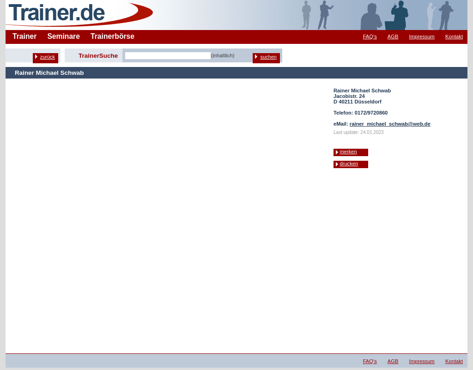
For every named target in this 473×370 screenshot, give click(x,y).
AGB (393, 36)
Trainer (24, 36)
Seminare (63, 36)
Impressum (422, 36)
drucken (349, 163)
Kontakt (454, 36)
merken (348, 151)
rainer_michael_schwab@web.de (390, 124)
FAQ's (370, 36)
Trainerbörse (112, 36)
